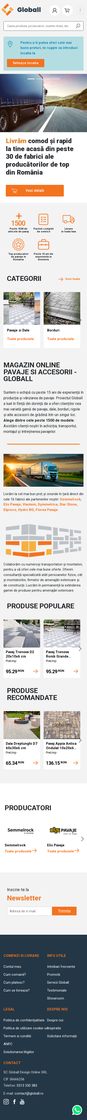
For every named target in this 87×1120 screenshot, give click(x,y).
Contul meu (12, 967)
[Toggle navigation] (80, 10)
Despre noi (55, 1020)
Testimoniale (57, 990)
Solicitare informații (62, 1036)
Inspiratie (54, 1028)
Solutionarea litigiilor (18, 1052)
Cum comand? (14, 974)
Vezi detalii (35, 190)
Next (81, 320)
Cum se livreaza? (16, 990)
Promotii (53, 974)
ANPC (8, 1044)
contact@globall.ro (29, 1093)
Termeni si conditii (17, 1036)
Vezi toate (69, 279)
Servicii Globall (58, 982)
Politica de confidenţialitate (24, 1020)
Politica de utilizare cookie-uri (25, 1028)
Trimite (64, 911)
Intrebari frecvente (61, 967)
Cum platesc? (14, 982)
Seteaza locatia (26, 63)
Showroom (55, 998)
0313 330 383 (27, 1085)
